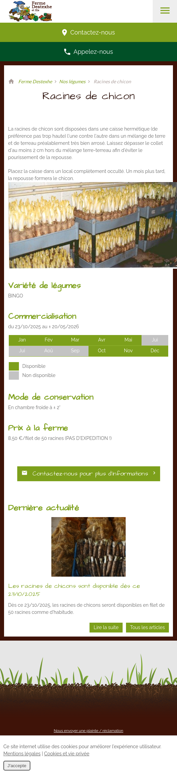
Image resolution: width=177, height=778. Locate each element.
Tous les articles (147, 627)
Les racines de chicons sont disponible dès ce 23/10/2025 (74, 590)
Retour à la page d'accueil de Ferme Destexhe (11, 81)
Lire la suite (106, 627)
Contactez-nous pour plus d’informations (88, 473)
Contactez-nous (88, 32)
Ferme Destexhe (35, 81)
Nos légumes (72, 81)
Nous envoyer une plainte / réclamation (88, 730)
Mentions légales (22, 753)
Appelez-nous (88, 51)
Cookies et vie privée (67, 753)
